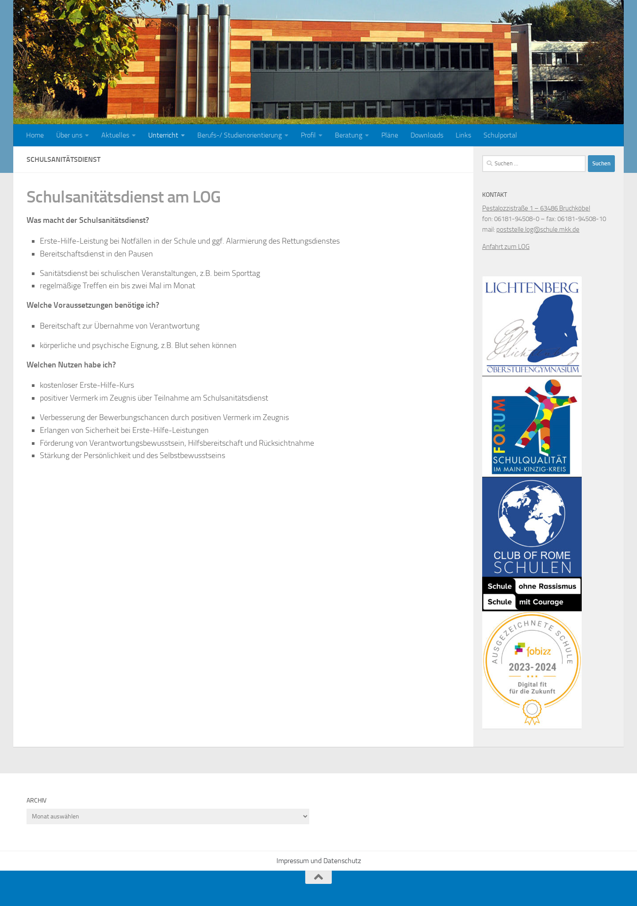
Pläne (389, 135)
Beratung (348, 135)
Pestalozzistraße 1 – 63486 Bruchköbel (536, 208)
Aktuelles (115, 135)
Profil (308, 135)
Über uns (69, 135)
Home (35, 135)
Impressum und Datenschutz (318, 860)
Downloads (427, 135)
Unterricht (163, 135)
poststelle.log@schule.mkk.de (537, 229)
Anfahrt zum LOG (506, 247)
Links (463, 135)
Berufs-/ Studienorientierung (239, 135)
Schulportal (500, 135)
